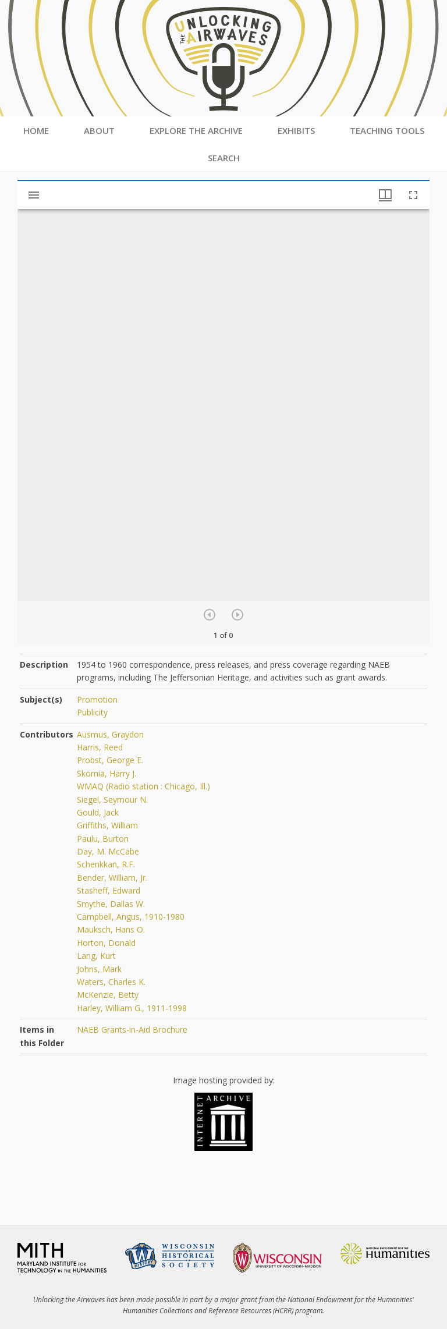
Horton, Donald (106, 942)
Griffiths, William (107, 825)
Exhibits (296, 130)
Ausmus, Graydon (110, 734)
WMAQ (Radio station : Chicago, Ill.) (143, 786)
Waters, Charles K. (111, 981)
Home (36, 130)
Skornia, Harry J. (106, 773)
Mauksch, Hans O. (111, 929)
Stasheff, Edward (108, 890)
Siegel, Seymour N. (112, 799)
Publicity (92, 712)
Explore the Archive (196, 130)
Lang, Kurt (96, 955)
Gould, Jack (98, 812)
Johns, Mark (99, 968)
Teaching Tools (387, 130)
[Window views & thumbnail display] (385, 195)
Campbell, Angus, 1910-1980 (131, 916)
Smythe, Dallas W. (111, 903)
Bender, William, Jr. (112, 877)
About (99, 130)
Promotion (97, 699)
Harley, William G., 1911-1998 (132, 1007)
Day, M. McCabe (108, 851)
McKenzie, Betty (108, 994)
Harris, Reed (100, 747)
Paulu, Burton (103, 838)
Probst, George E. (110, 759)
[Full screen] (413, 195)
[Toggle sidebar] (34, 195)
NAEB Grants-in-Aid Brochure (132, 1029)
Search (224, 158)
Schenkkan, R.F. (106, 864)
